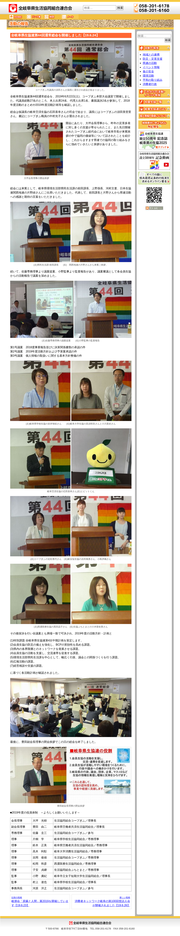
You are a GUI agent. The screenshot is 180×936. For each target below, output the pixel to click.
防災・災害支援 (152, 58)
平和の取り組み (152, 79)
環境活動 (148, 75)
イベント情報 (151, 67)
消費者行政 (150, 84)
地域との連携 (151, 54)
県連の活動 (150, 63)
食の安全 (148, 71)
